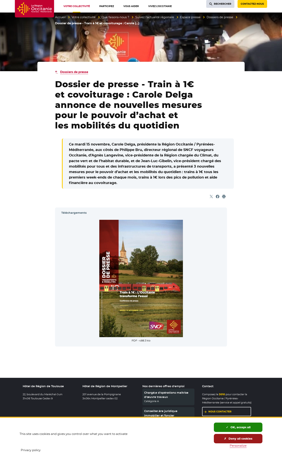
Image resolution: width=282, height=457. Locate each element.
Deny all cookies (238, 438)
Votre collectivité (84, 17)
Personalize (238, 445)
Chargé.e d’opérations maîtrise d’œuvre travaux (166, 395)
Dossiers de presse (220, 17)
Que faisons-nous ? (115, 17)
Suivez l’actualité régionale (154, 17)
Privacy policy (31, 450)
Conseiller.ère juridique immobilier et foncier (160, 413)
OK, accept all (238, 427)
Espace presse (190, 17)
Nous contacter (219, 411)
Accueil (60, 17)
